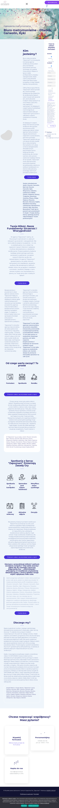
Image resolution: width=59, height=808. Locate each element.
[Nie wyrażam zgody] (57, 802)
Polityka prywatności (26, 794)
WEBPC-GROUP (51, 790)
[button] (27, 4)
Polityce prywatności (50, 122)
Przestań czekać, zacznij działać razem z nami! (22, 396)
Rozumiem (24, 805)
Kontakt (36, 794)
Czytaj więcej (31, 178)
